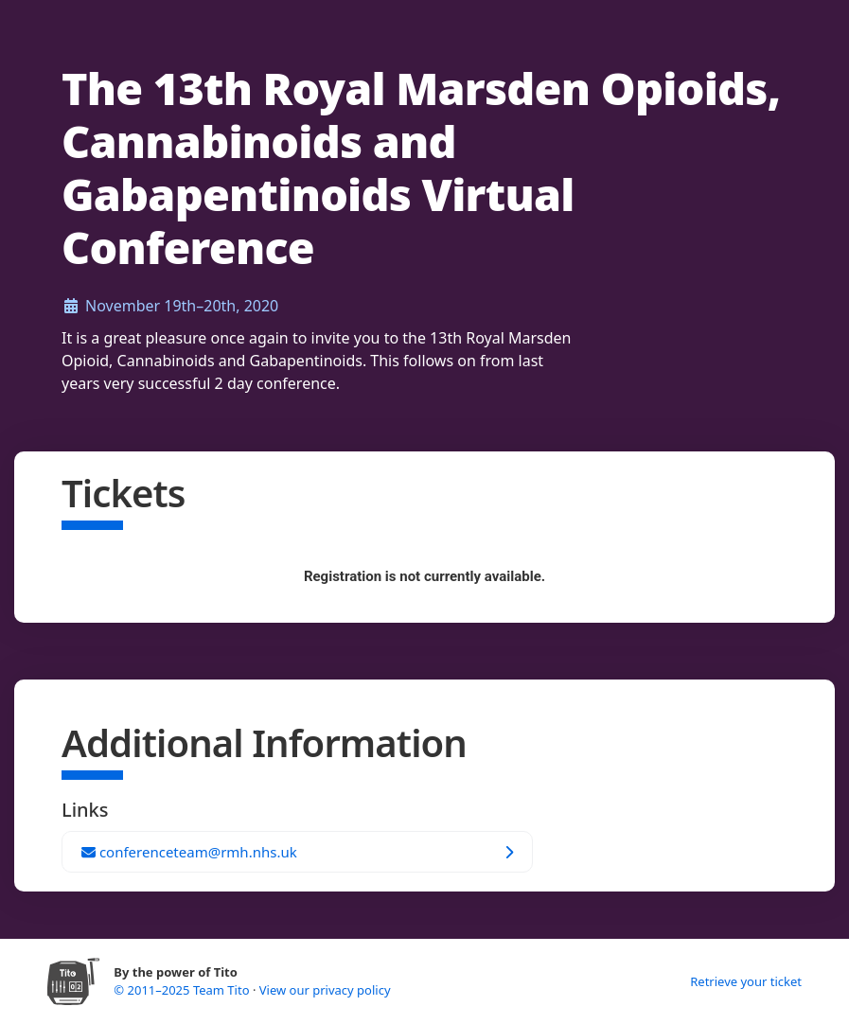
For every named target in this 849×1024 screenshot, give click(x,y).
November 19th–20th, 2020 (181, 305)
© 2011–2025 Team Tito (183, 989)
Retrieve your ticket (746, 981)
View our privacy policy (325, 989)
